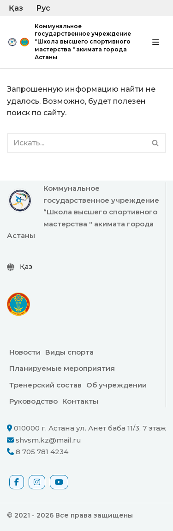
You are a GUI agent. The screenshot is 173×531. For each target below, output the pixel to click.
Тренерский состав (45, 385)
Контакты (80, 401)
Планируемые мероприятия (62, 368)
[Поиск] (76, 143)
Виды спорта (69, 352)
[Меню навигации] (155, 42)
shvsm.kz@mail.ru (48, 440)
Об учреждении (116, 385)
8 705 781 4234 (42, 451)
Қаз (16, 8)
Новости (25, 352)
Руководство (33, 401)
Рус (43, 8)
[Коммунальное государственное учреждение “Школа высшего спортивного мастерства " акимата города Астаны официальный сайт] (69, 42)
